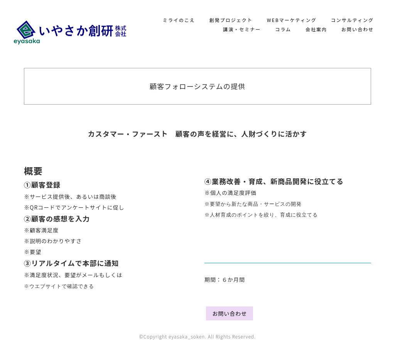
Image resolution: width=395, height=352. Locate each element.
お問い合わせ (357, 29)
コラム (283, 29)
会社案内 (316, 29)
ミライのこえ (179, 20)
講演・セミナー (242, 29)
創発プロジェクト (231, 20)
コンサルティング (352, 20)
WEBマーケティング (292, 20)
